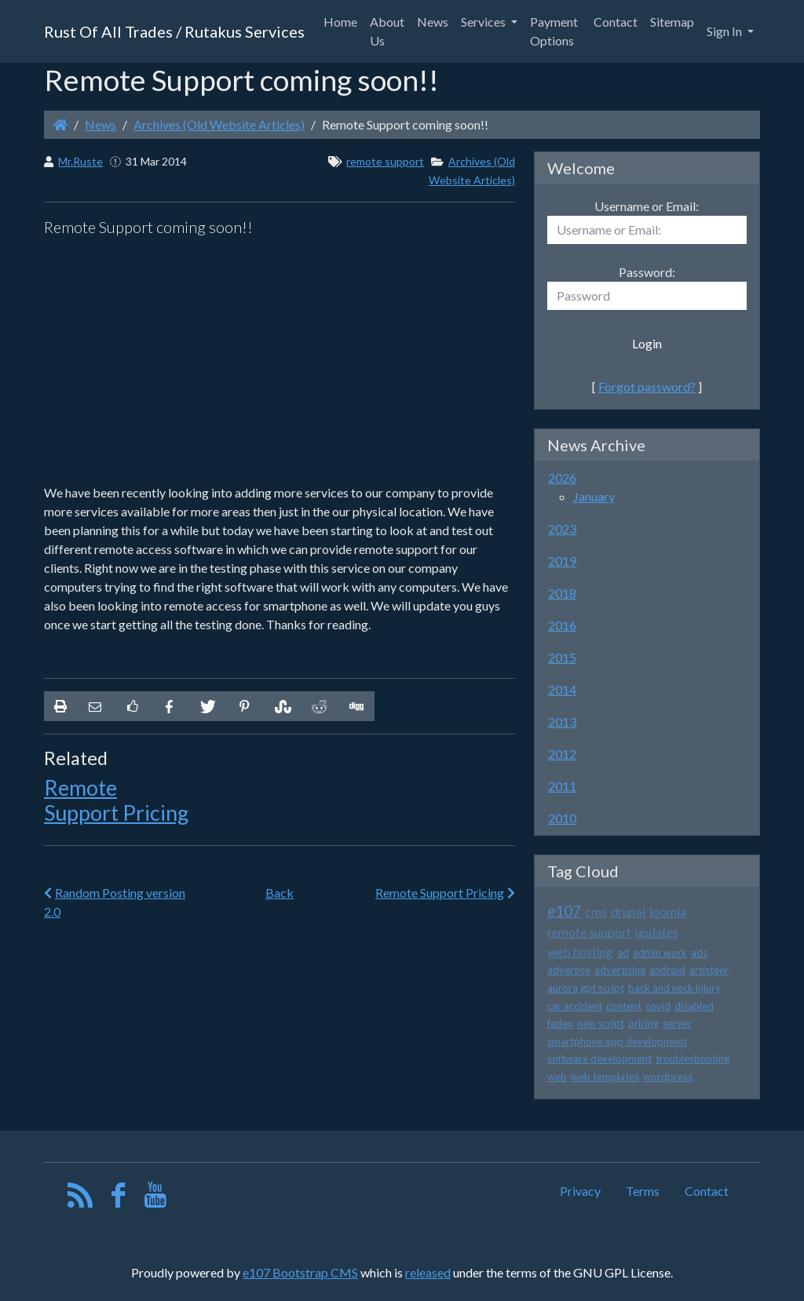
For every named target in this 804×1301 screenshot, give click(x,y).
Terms (643, 1190)
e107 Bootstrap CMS (300, 1272)
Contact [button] (616, 21)
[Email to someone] (95, 706)
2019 (562, 560)
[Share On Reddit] (318, 706)
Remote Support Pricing (116, 799)
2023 (562, 528)
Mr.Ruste (80, 161)
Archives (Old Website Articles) (219, 124)
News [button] (432, 21)
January (594, 496)
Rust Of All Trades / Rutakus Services (174, 31)
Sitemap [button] (672, 21)
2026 (562, 477)
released (428, 1272)
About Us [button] (387, 31)
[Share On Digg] (356, 706)
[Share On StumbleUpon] (281, 706)
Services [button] (484, 21)
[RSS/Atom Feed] (80, 1198)
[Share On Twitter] (206, 706)
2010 (562, 818)
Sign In (725, 31)
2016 (562, 625)
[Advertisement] (279, 361)
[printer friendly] (60, 706)
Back (279, 892)
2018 (562, 592)
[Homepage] (60, 124)
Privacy (580, 1190)
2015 (562, 657)
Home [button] (340, 21)
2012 (562, 753)
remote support (385, 161)
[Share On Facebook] (169, 706)
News (100, 124)
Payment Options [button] (554, 31)
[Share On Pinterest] (244, 706)
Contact (707, 1190)
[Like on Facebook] (132, 706)
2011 (562, 785)
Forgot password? (647, 386)
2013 (562, 721)
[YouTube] (156, 1198)
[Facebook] (118, 1198)
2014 (562, 689)
